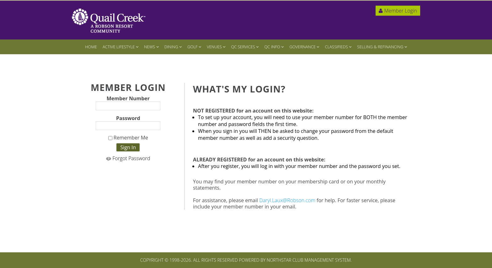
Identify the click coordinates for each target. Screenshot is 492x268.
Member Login (398, 10)
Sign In (128, 147)
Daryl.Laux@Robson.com (287, 200)
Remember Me (128, 138)
